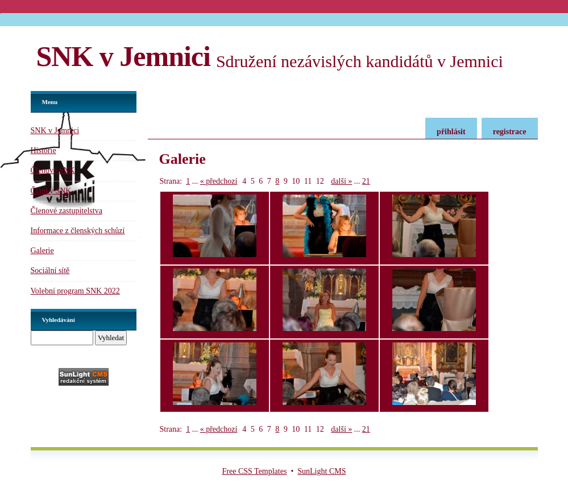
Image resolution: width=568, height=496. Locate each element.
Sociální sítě (50, 270)
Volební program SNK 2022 (75, 291)
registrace (509, 131)
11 (308, 181)
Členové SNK (53, 170)
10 (296, 181)
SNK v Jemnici (123, 56)
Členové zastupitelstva (66, 210)
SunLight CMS (321, 471)
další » (341, 181)
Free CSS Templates (254, 471)
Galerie (42, 250)
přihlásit (451, 131)
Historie (43, 150)
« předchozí (219, 181)
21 (366, 181)
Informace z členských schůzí (78, 230)
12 (320, 181)
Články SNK (51, 191)
